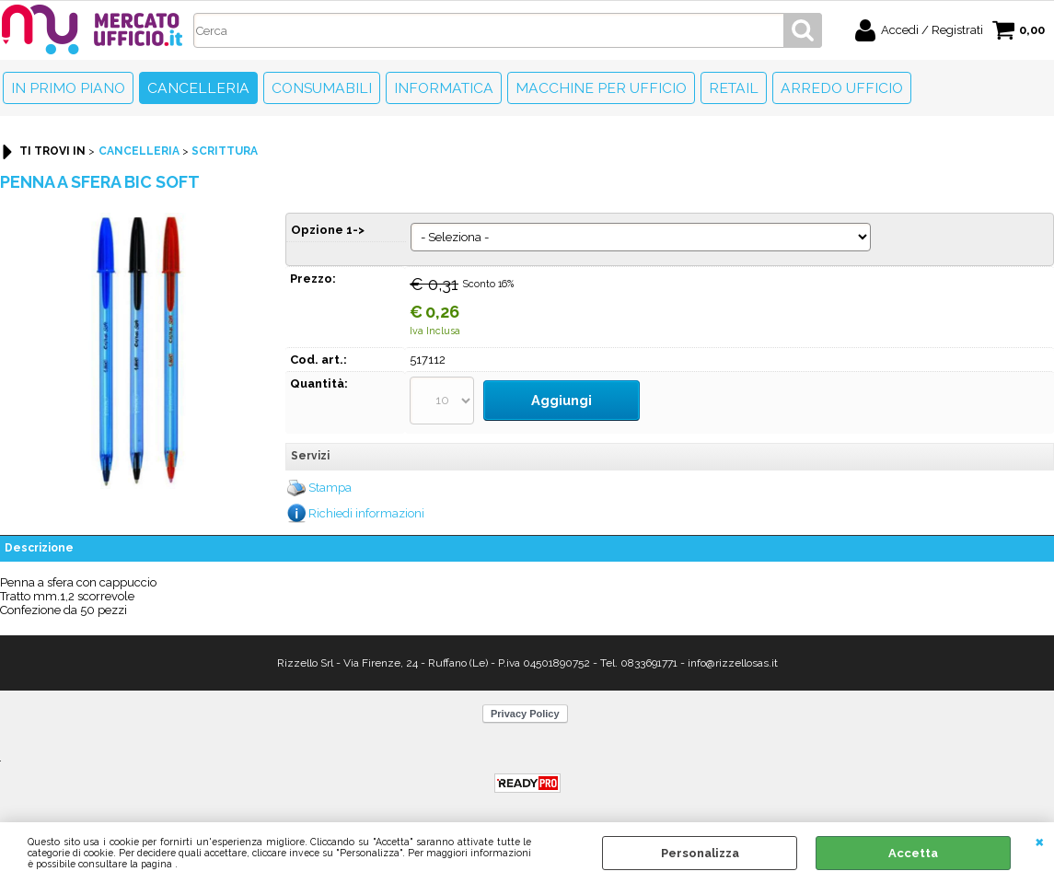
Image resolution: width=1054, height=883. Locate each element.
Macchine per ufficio (601, 88)
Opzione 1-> (328, 230)
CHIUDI (1040, 840)
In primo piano (68, 88)
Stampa (330, 477)
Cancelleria (198, 88)
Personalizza (700, 853)
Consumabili (322, 88)
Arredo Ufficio (842, 88)
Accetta (913, 853)
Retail (734, 88)
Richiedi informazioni (366, 502)
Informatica (443, 88)
